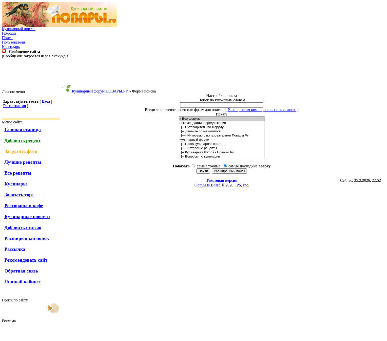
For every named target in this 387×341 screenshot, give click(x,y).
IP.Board (214, 185)
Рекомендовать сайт (25, 260)
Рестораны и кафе (23, 205)
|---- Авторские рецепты (222, 148)
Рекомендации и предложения (222, 123)
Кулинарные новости (27, 216)
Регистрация (14, 106)
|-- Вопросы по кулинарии (222, 157)
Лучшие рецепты (22, 162)
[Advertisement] (193, 74)
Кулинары (15, 183)
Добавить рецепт (22, 140)
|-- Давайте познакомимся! (222, 131)
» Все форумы (222, 119)
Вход (46, 101)
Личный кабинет (22, 281)
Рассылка (14, 249)
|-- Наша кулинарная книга (222, 144)
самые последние (250, 166)
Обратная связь (21, 270)
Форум (200, 185)
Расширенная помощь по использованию (262, 110)
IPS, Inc (241, 185)
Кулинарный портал (19, 29)
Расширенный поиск (26, 238)
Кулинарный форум (222, 140)
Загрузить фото (20, 151)
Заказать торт (19, 194)
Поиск (7, 38)
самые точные (208, 166)
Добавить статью (22, 227)
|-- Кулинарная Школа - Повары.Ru (222, 152)
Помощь (9, 33)
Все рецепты (17, 173)
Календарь (11, 47)
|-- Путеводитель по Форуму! (222, 127)
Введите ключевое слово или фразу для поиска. (184, 110)
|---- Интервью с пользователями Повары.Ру (222, 136)
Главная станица (22, 129)
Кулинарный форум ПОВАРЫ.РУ (100, 91)
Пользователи (13, 42)
